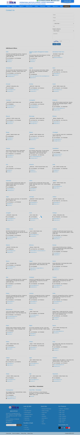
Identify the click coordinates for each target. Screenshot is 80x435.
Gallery (36, 6)
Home (8, 6)
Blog (61, 6)
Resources (55, 6)
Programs (21, 6)
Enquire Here (67, 1)
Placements (42, 6)
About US (14, 6)
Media (49, 6)
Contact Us (66, 6)
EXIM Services (29, 6)
